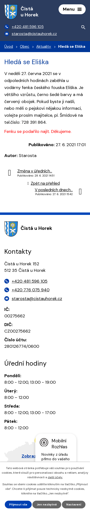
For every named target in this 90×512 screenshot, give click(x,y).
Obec (24, 46)
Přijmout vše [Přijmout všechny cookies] (18, 504)
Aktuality (43, 46)
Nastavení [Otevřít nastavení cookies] (73, 504)
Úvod (8, 46)
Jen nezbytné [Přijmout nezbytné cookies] (47, 504)
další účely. (55, 477)
